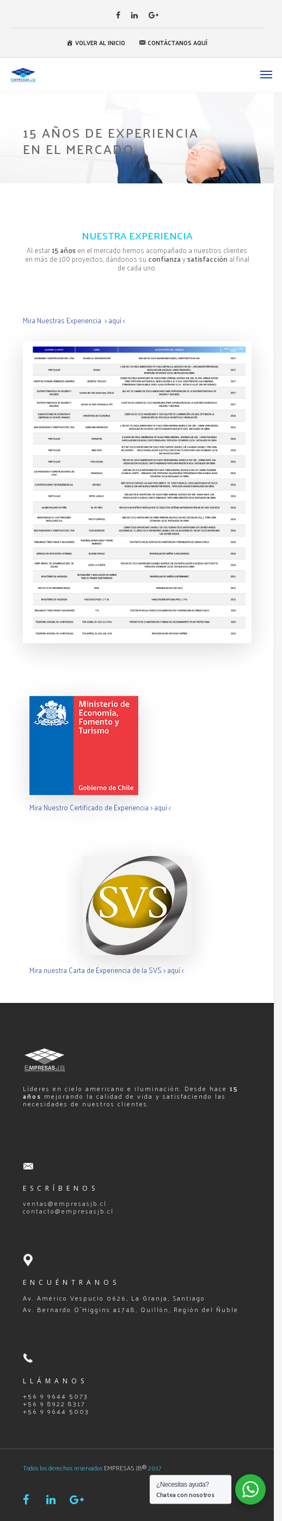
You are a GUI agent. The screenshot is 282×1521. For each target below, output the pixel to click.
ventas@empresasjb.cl (65, 1203)
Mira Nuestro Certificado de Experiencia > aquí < (100, 807)
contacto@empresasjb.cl (68, 1211)
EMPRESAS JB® (125, 1468)
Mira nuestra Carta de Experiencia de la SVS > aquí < (106, 970)
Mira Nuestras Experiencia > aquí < (74, 320)
